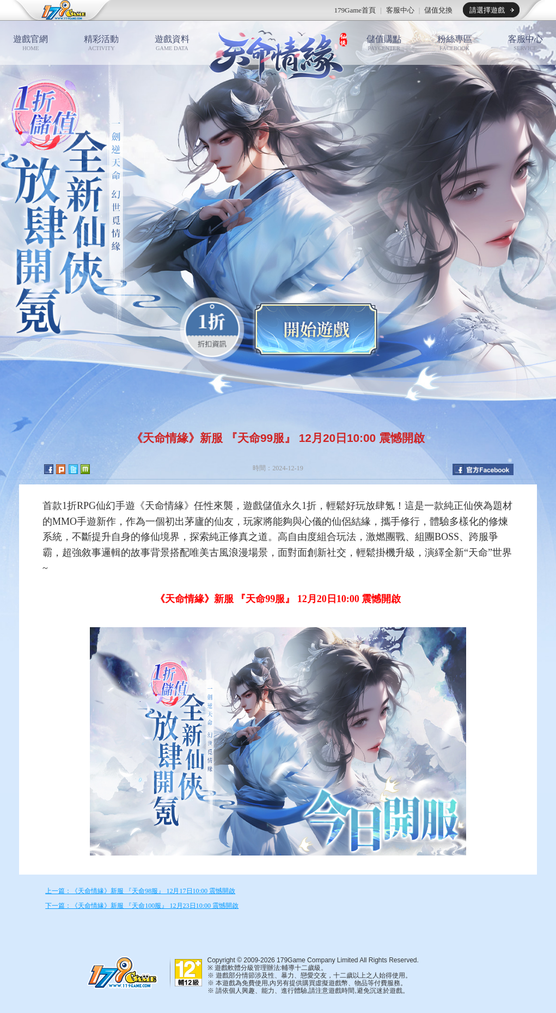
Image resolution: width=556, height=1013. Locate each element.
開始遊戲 (316, 329)
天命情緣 (278, 54)
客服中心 (400, 10)
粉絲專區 (454, 43)
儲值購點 (384, 43)
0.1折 (212, 329)
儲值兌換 (438, 10)
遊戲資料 (172, 43)
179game (56, 10)
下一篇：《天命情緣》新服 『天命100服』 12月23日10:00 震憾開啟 (142, 905)
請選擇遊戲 (487, 10)
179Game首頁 (355, 10)
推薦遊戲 (177, 10)
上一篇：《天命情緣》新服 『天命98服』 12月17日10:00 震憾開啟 (140, 891)
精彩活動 (101, 43)
